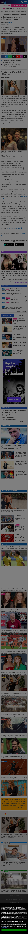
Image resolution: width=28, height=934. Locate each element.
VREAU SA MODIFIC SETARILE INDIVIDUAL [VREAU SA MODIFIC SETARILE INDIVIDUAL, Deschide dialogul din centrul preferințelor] (14, 931)
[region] (14, 918)
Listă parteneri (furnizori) (4, 927)
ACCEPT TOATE (14, 930)
